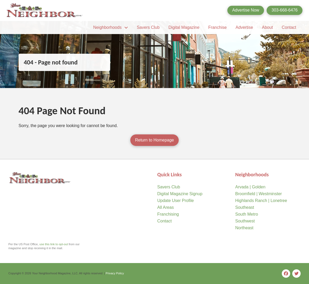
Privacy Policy (115, 273)
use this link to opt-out (54, 244)
